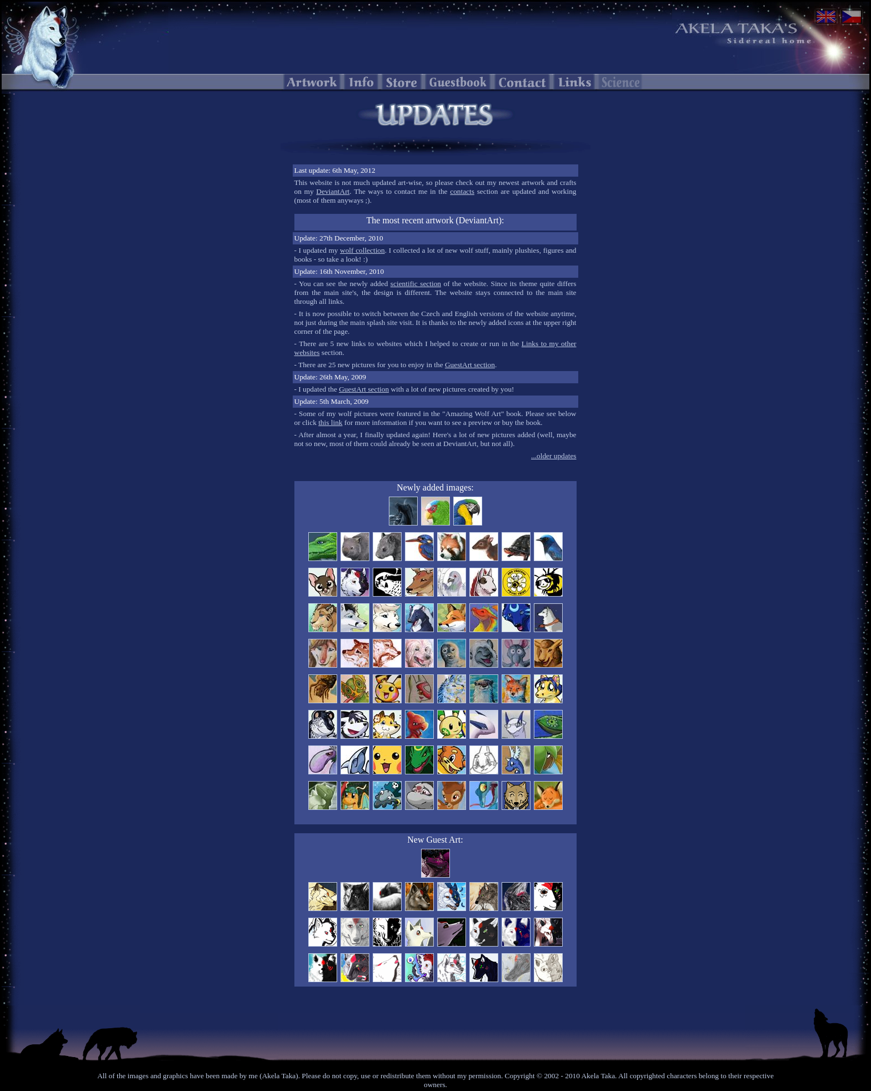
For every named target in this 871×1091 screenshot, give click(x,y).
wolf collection (362, 250)
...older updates (553, 456)
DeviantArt (332, 191)
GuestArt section (470, 365)
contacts (462, 191)
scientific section (416, 283)
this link (330, 422)
